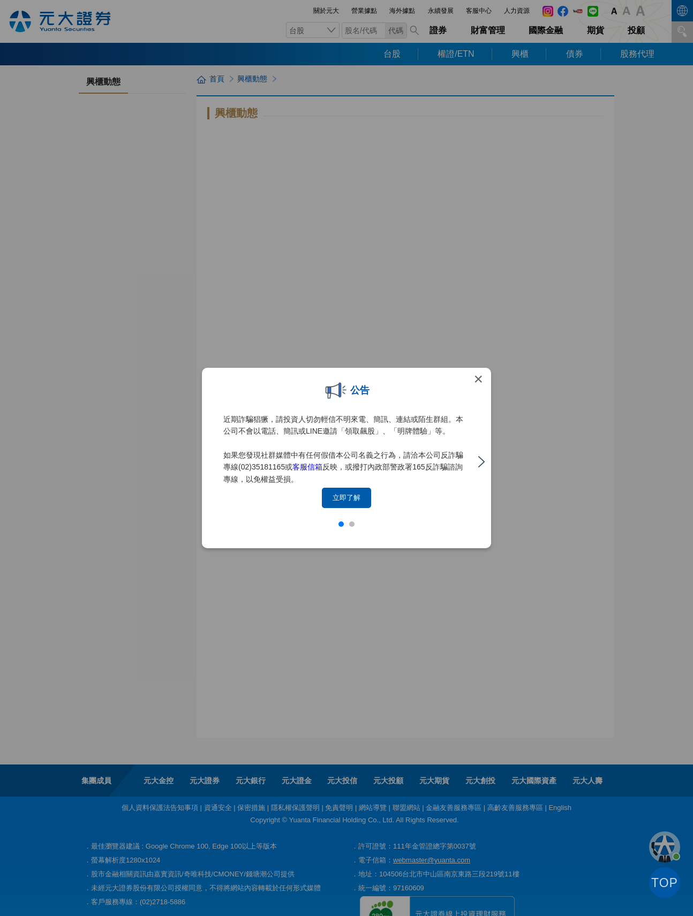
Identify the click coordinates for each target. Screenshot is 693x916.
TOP (664, 883)
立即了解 (346, 498)
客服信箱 (307, 467)
